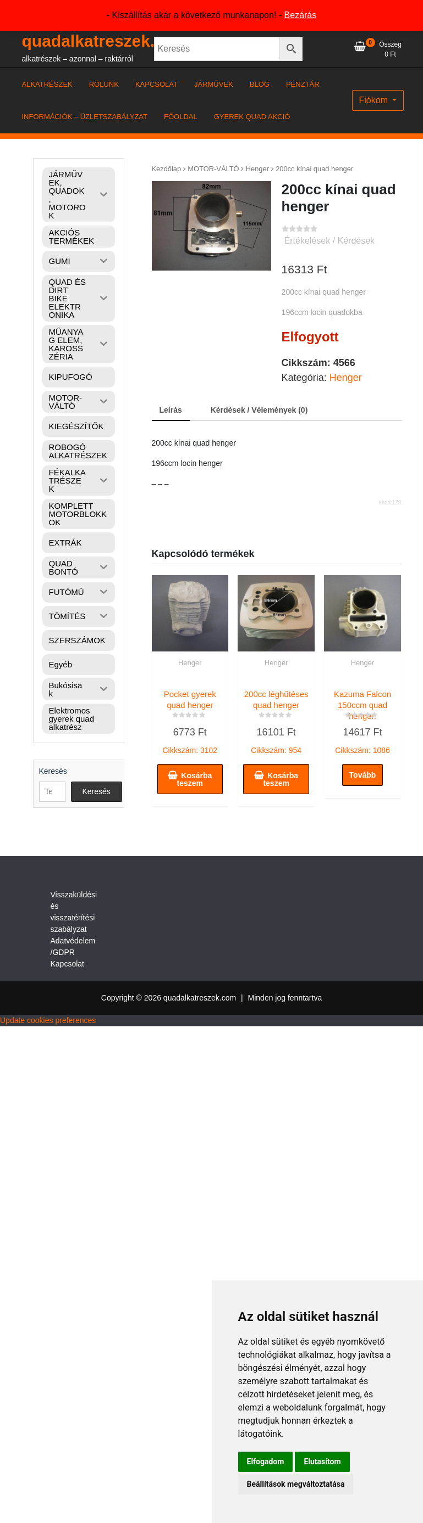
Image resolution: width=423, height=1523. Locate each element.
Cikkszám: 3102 (190, 719)
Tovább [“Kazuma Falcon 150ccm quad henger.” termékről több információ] (362, 775)
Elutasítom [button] (322, 1461)
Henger (257, 169)
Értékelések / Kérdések (329, 240)
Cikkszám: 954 (276, 719)
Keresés (53, 771)
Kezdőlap (167, 169)
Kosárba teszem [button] (194, 779)
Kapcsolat (67, 963)
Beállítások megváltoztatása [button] (296, 1484)
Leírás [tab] (171, 410)
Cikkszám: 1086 (362, 719)
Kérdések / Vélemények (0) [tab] (259, 410)
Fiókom (375, 100)
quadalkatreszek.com (105, 41)
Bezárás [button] (300, 15)
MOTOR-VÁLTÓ (213, 169)
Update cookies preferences (48, 1020)
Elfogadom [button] (265, 1461)
